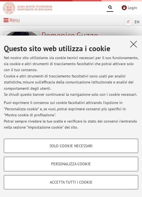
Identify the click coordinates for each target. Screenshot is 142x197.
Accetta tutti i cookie (71, 182)
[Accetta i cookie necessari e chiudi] (133, 44)
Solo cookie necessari (71, 145)
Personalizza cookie (71, 163)
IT (128, 21)
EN (137, 21)
